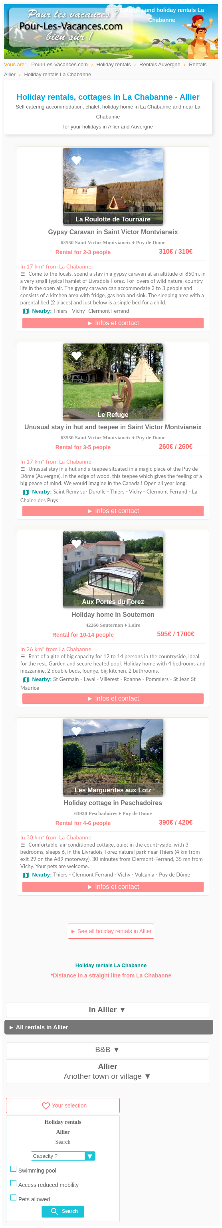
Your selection (64, 1105)
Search (64, 1211)
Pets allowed (30, 1198)
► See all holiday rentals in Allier (111, 931)
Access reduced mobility (44, 1184)
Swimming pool (33, 1170)
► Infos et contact (113, 323)
